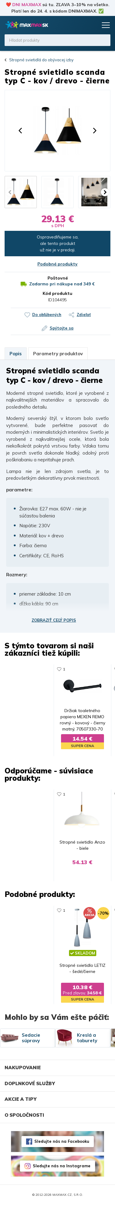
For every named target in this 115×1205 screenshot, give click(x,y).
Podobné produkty (57, 264)
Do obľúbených (46, 314)
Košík (92, 25)
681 (41, 910)
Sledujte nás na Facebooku (61, 1141)
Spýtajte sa (62, 328)
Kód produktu (57, 293)
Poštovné (58, 278)
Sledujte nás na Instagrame (61, 1166)
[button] (20, 130)
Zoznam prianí (80, 25)
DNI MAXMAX (26, 4)
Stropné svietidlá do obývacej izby (41, 59)
